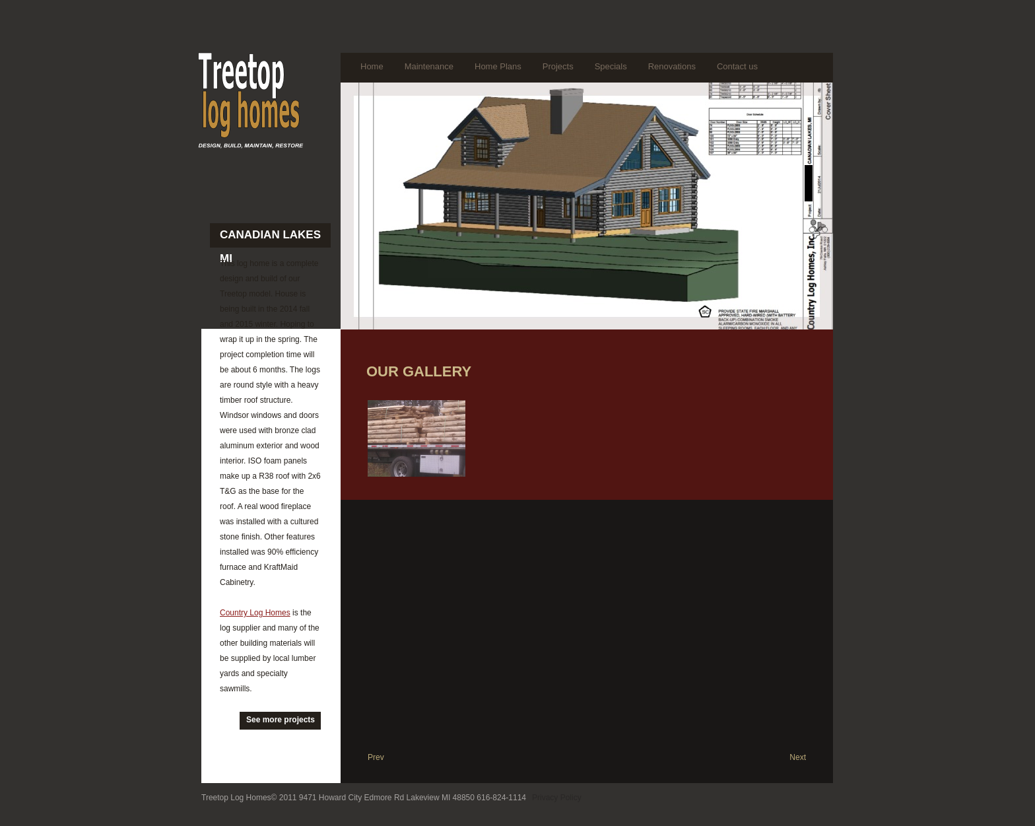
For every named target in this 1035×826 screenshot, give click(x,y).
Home (372, 66)
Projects (558, 66)
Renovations (672, 66)
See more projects (280, 719)
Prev (376, 757)
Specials (611, 66)
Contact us (737, 66)
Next (797, 757)
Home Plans (498, 66)
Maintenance (429, 66)
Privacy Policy (557, 797)
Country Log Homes (255, 612)
